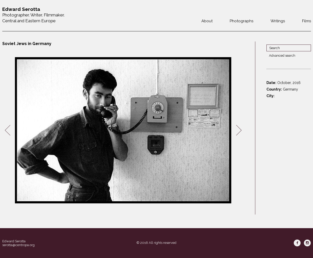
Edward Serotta (14, 241)
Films (306, 21)
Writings (277, 21)
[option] (123, 130)
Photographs (241, 21)
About (207, 21)
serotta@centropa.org (18, 245)
